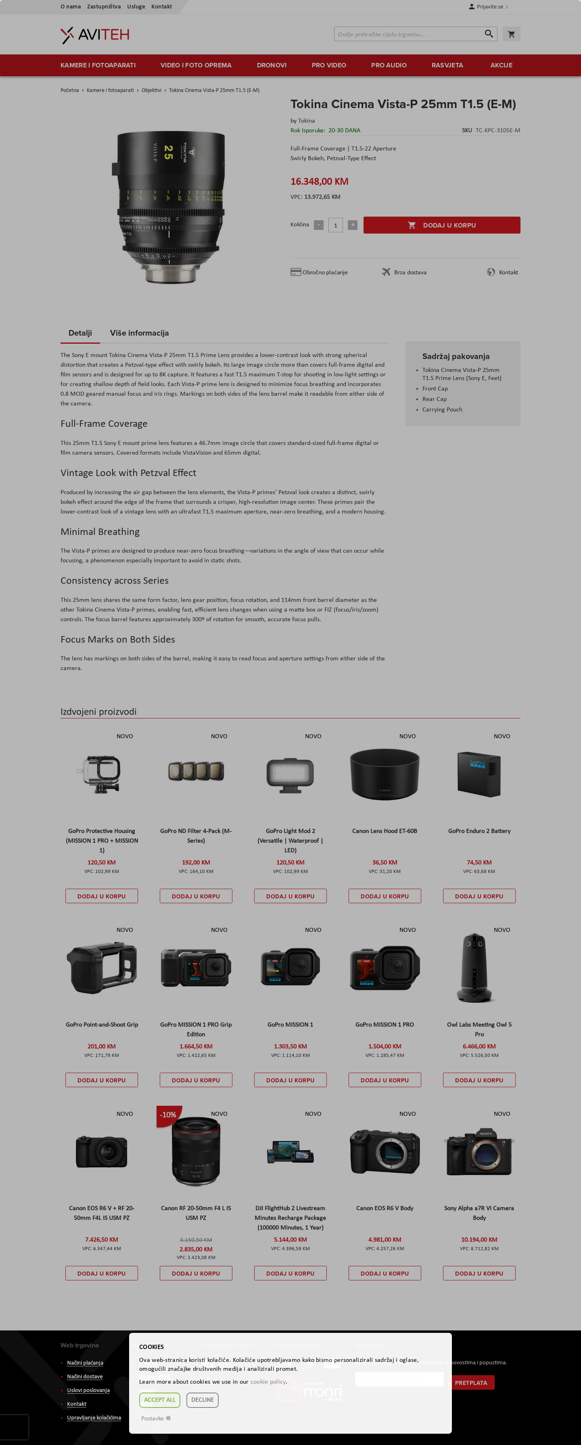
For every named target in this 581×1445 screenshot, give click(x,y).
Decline (202, 1400)
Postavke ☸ (156, 1419)
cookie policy (268, 1382)
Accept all (160, 1400)
